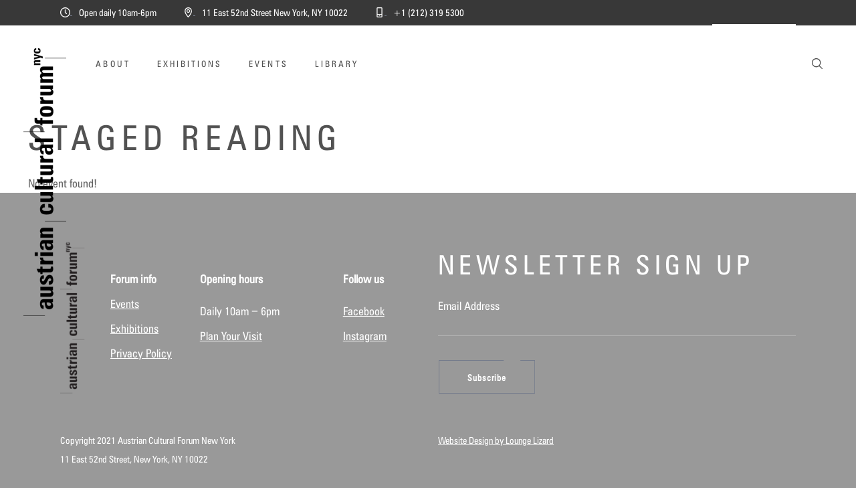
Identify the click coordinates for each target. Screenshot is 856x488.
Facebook (364, 311)
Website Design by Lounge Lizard (496, 440)
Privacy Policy (141, 353)
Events (124, 304)
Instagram (365, 336)
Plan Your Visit (231, 336)
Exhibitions (134, 328)
